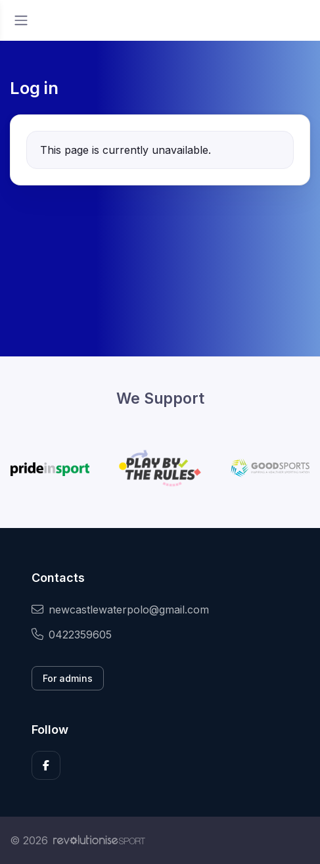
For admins (68, 678)
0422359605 (72, 634)
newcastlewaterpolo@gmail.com (120, 609)
